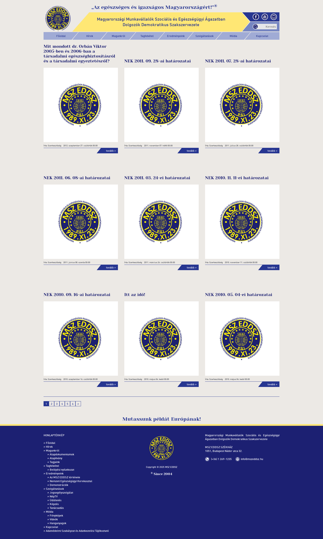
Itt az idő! (134, 294)
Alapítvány (56, 458)
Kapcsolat (262, 36)
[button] (118, 36)
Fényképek (56, 515)
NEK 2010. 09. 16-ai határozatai (77, 294)
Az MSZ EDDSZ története (65, 477)
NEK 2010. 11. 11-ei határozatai (237, 177)
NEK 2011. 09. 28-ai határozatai (157, 61)
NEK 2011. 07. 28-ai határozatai (238, 61)
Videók (54, 519)
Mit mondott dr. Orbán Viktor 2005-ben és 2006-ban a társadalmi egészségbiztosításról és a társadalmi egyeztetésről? (79, 53)
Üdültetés (55, 500)
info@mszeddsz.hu (252, 459)
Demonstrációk (59, 485)
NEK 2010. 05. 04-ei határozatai (238, 294)
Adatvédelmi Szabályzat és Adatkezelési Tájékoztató (77, 530)
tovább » (111, 150)
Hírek (89, 36)
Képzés (54, 504)
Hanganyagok (58, 523)
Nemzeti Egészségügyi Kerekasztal (71, 481)
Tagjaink (55, 462)
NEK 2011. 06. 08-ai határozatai (77, 177)
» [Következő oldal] (78, 403)
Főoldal (61, 36)
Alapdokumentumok (62, 454)
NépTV (54, 496)
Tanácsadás (57, 507)
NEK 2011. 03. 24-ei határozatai (157, 177)
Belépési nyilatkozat (62, 469)
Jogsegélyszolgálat (61, 492)
